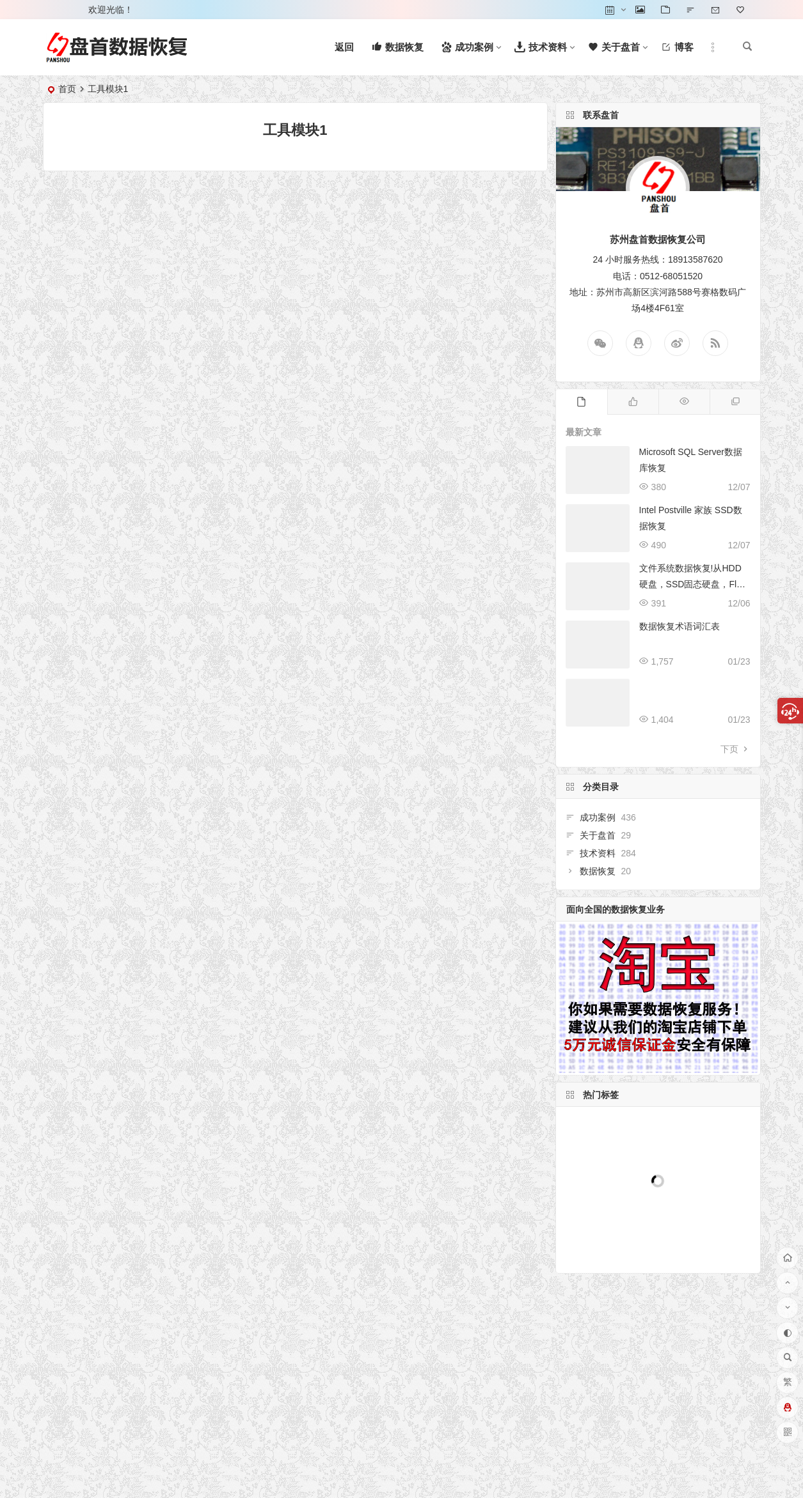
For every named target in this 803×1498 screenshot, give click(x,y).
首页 (67, 89)
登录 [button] (61, 9)
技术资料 (613, 847)
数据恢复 (613, 861)
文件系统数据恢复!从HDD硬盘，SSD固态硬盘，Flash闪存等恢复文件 (692, 584)
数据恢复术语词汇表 (679, 626)
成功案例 (613, 821)
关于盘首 (613, 834)
